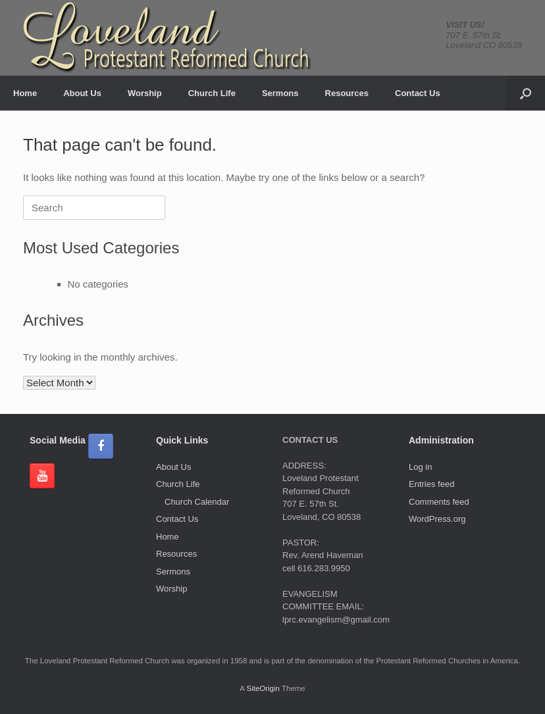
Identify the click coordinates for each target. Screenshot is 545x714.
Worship (145, 93)
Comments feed (439, 502)
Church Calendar (197, 502)
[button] (525, 93)
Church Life (212, 93)
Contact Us (417, 93)
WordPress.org (437, 519)
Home (25, 93)
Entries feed (431, 484)
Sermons (280, 93)
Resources (347, 93)
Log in (420, 467)
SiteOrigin (263, 688)
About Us (82, 93)
